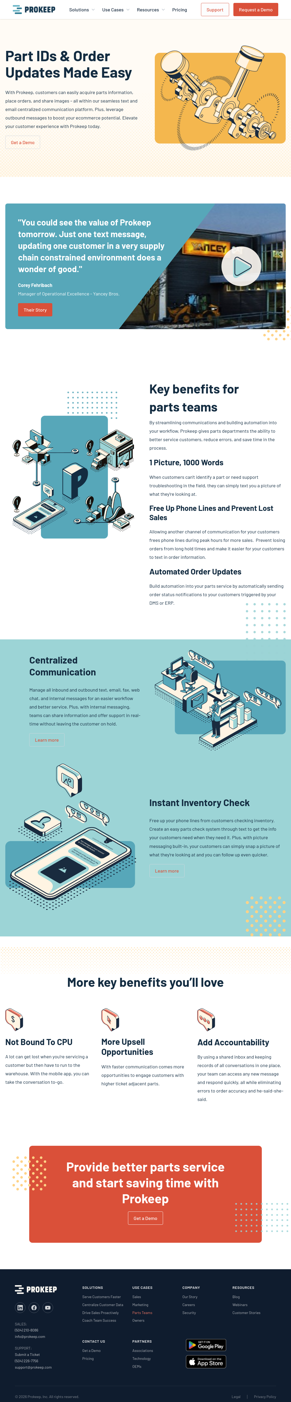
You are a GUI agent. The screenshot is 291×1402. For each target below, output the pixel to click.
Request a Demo (256, 9)
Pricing (179, 9)
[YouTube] (47, 1307)
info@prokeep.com (30, 1336)
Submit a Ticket (27, 1354)
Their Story (35, 310)
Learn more (47, 740)
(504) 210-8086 (26, 1330)
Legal (236, 1396)
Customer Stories (247, 1312)
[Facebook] (34, 1307)
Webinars (240, 1304)
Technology (141, 1358)
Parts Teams (142, 1312)
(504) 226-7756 (26, 1361)
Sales (136, 1296)
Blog (236, 1296)
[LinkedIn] (20, 1307)
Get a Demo (23, 142)
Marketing (140, 1304)
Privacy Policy (265, 1396)
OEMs (137, 1366)
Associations (142, 1350)
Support (215, 9)
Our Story (190, 1296)
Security (189, 1312)
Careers (188, 1304)
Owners (138, 1320)
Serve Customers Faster (101, 1296)
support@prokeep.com (33, 1367)
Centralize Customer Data (102, 1304)
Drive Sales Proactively (100, 1312)
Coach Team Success (99, 1320)
